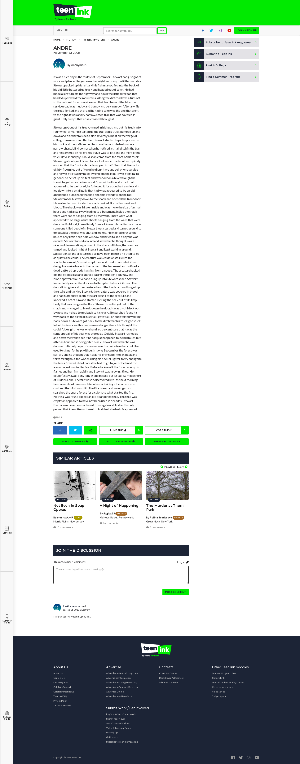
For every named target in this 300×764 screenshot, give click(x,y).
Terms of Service (62, 705)
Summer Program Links (224, 673)
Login (183, 562)
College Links (219, 677)
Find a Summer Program (217, 77)
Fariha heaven (72, 605)
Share (58, 423)
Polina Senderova (161, 517)
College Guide (7, 715)
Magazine (7, 40)
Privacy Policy (60, 700)
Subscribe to (222, 43)
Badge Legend (219, 696)
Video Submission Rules (118, 727)
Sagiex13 (109, 513)
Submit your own (166, 441)
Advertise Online (115, 691)
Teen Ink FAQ (60, 696)
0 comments (109, 523)
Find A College (210, 66)
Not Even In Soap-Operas (69, 507)
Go (162, 30)
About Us (58, 673)
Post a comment (75, 441)
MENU (61, 30)
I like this (126, 430)
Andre (115, 40)
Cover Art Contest (168, 673)
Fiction (7, 203)
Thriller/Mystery (93, 40)
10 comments (63, 527)
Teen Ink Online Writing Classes (228, 682)
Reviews (7, 367)
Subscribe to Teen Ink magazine (122, 741)
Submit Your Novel (115, 718)
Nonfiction (7, 285)
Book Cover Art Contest (171, 677)
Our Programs (60, 682)
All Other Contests (168, 682)
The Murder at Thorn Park (165, 507)
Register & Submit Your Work (121, 714)
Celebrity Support (62, 686)
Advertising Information (118, 677)
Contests (7, 530)
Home (56, 40)
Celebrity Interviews (63, 691)
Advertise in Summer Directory (122, 686)
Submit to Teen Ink (213, 54)
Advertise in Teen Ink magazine (122, 673)
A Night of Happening (119, 505)
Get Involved (112, 737)
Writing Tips (112, 732)
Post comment (175, 591)
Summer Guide (7, 619)
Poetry (7, 122)
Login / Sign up (246, 30)
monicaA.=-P (65, 517)
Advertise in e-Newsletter (119, 696)
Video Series (218, 691)
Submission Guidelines (118, 723)
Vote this (172, 430)
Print (57, 417)
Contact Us (59, 677)
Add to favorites (121, 441)
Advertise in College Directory (121, 682)
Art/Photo (7, 448)
